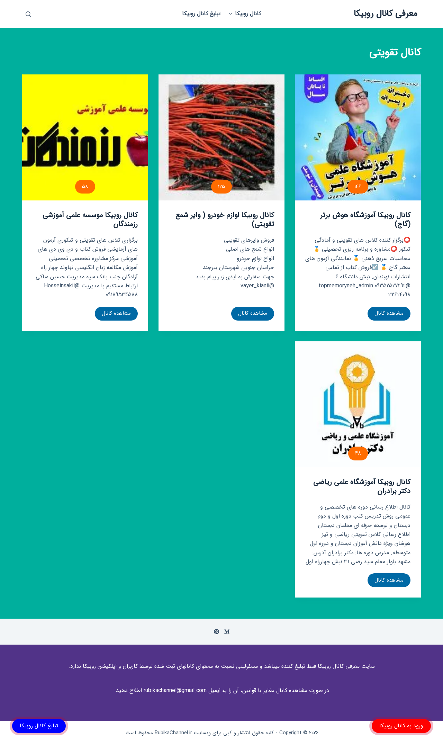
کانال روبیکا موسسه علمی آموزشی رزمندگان (90, 220)
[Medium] (226, 631)
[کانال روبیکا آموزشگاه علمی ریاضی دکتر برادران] (358, 404)
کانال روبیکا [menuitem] (244, 13)
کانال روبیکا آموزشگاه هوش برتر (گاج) (365, 220)
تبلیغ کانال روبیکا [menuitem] (201, 13)
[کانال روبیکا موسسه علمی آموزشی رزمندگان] (85, 137)
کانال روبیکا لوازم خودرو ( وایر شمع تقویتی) (224, 220)
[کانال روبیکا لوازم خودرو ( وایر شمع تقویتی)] (221, 137)
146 (357, 186)
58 (85, 186)
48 (358, 453)
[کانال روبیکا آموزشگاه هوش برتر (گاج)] (358, 137)
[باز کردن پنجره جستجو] (28, 14)
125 (221, 186)
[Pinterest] (216, 631)
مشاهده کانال (387, 314)
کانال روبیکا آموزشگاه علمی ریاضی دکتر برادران (361, 486)
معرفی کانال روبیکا (385, 13)
